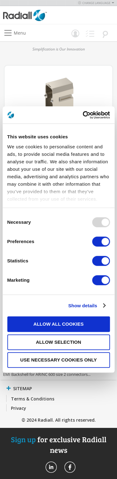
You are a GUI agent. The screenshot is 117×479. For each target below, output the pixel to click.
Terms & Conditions (32, 399)
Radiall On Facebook (70, 467)
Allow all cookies (58, 324)
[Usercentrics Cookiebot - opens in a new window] (83, 115)
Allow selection (58, 342)
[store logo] (32, 15)
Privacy (18, 408)
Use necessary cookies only (58, 359)
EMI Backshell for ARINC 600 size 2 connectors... (46, 374)
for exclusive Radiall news (58, 444)
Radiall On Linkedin (51, 467)
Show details (82, 305)
